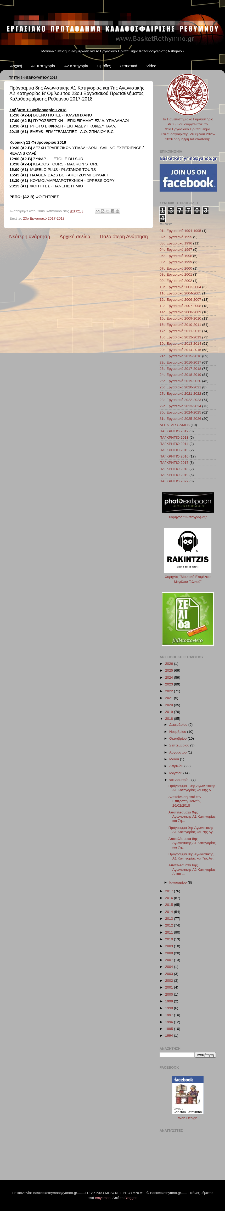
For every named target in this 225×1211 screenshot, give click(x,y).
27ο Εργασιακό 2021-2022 (180, 393)
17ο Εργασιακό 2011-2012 (180, 331)
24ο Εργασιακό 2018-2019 (180, 375)
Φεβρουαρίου (180, 780)
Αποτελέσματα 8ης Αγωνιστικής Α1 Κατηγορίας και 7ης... (192, 843)
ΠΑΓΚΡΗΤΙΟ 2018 (174, 469)
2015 (169, 905)
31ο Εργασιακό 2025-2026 (180, 419)
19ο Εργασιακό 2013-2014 (180, 343)
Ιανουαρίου (178, 882)
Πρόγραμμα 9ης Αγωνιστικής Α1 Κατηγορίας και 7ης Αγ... (192, 830)
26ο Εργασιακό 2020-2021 (180, 387)
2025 (169, 670)
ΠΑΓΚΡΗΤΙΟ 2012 (174, 431)
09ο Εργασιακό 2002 (176, 281)
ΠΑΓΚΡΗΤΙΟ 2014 (174, 444)
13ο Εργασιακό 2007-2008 (180, 306)
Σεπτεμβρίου (179, 745)
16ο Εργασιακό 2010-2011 (180, 325)
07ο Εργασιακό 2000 (176, 268)
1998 (169, 1008)
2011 (169, 932)
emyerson (102, 1198)
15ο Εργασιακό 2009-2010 (180, 318)
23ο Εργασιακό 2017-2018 (44, 218)
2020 (169, 705)
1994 (169, 1035)
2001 (169, 987)
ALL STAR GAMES (175, 425)
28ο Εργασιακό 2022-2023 (180, 400)
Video (151, 66)
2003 (169, 974)
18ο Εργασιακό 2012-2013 (180, 337)
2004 (169, 967)
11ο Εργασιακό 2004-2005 (180, 293)
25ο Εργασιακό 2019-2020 (180, 381)
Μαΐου (174, 759)
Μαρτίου (176, 773)
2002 (169, 981)
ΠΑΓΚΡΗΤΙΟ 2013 (174, 437)
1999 (169, 1001)
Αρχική (16, 66)
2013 (169, 918)
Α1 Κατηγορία (43, 66)
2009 (169, 946)
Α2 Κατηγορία (76, 66)
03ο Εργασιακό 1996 (176, 243)
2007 (169, 960)
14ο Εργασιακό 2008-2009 (180, 312)
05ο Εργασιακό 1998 (176, 256)
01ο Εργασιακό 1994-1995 (180, 231)
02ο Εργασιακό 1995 (176, 237)
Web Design (187, 1118)
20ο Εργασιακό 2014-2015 (180, 350)
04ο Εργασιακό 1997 (176, 250)
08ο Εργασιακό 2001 (176, 274)
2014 (169, 912)
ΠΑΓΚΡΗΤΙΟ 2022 (174, 481)
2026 (169, 664)
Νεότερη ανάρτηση (29, 236)
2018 (169, 719)
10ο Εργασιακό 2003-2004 (180, 287)
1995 (169, 1029)
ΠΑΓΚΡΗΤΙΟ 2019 (174, 475)
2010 (169, 939)
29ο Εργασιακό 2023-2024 (180, 406)
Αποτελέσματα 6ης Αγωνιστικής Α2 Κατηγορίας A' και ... (192, 869)
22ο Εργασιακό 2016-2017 (180, 362)
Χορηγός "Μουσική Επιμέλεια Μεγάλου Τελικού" (187, 577)
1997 (169, 1015)
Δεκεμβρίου (178, 725)
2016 (169, 898)
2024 (169, 677)
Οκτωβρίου (178, 738)
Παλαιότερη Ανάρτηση (124, 236)
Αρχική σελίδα (75, 236)
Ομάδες (104, 66)
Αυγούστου (178, 752)
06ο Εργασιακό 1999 (176, 262)
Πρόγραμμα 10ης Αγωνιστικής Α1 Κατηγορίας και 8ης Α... (192, 788)
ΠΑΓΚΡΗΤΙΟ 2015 (174, 450)
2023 (169, 684)
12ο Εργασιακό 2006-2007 (180, 300)
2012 (169, 925)
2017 (169, 891)
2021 (169, 698)
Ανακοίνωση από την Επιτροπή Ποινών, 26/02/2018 (184, 801)
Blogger (131, 1198)
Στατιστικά (128, 66)
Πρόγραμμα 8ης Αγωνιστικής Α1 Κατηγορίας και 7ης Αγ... (192, 856)
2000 (169, 994)
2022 (169, 691)
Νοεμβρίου (178, 732)
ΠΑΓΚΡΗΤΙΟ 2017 (174, 463)
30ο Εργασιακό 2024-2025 (180, 412)
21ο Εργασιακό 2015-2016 (180, 356)
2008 (169, 953)
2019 (169, 712)
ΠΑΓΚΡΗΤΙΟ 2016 (174, 456)
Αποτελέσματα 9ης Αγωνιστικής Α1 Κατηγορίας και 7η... (192, 816)
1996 (169, 1022)
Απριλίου (176, 766)
